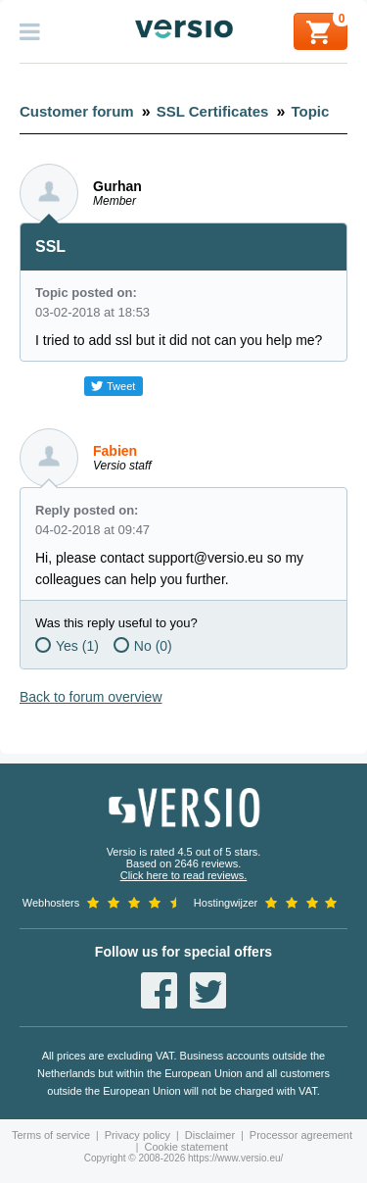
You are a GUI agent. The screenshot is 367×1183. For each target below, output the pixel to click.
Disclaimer (210, 1135)
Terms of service (51, 1135)
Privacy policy (137, 1135)
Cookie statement (187, 1147)
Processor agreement (301, 1135)
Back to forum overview (91, 697)
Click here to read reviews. (184, 875)
